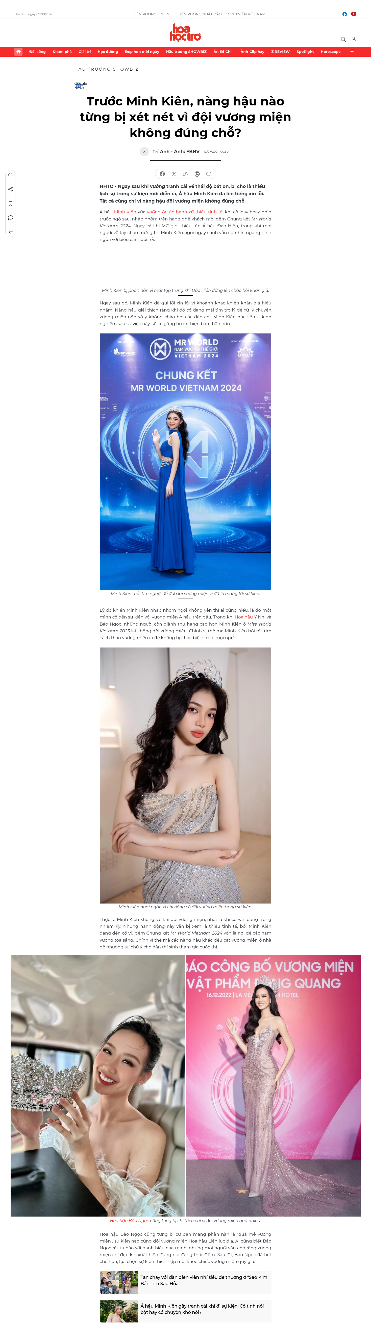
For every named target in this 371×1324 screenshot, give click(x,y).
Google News (79, 85)
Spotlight (305, 51)
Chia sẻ (10, 189)
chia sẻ (162, 174)
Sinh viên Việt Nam (247, 14)
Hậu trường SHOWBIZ (186, 51)
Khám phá (62, 51)
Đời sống (37, 51)
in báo (197, 174)
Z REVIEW (280, 51)
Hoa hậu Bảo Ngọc (129, 1220)
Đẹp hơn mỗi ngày (142, 51)
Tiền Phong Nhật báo (200, 14)
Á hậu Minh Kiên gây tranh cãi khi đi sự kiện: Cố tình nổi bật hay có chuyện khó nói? (203, 1309)
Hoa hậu (244, 616)
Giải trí (85, 51)
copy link (186, 174)
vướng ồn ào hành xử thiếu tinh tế (184, 211)
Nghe (10, 175)
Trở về (10, 232)
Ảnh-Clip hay (252, 51)
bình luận (209, 174)
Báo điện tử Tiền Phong (185, 32)
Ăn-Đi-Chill (223, 51)
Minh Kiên (125, 211)
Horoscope (331, 51)
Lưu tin (10, 204)
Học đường (108, 51)
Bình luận (10, 218)
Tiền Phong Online (152, 14)
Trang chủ (18, 52)
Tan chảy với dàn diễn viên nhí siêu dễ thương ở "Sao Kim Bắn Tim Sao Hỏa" (204, 1280)
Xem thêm (353, 52)
